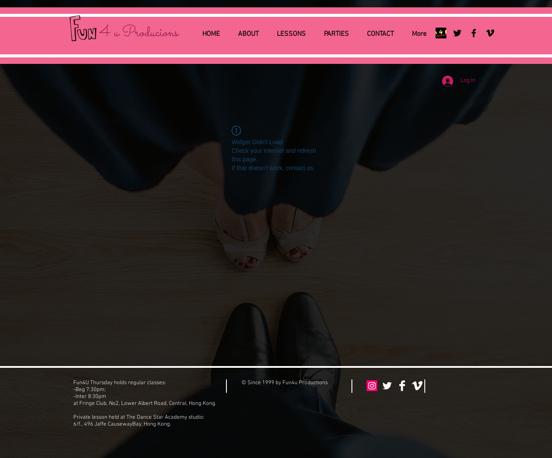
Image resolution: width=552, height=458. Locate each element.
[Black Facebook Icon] (473, 33)
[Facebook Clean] (402, 385)
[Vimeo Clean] (417, 385)
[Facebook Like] (458, 386)
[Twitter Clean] (387, 385)
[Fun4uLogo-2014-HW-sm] (441, 33)
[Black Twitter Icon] (457, 33)
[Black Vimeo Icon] (490, 33)
